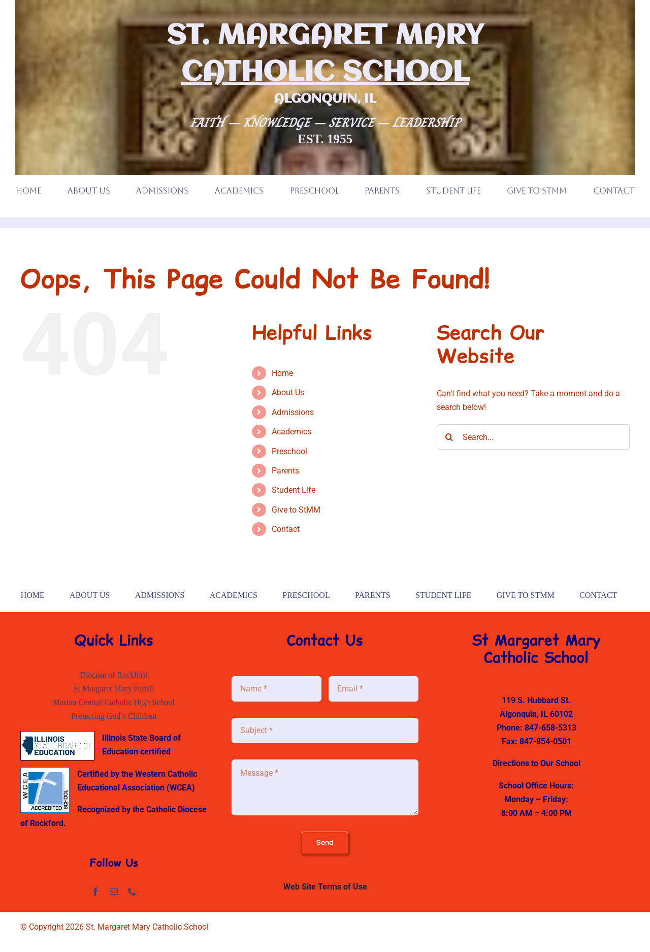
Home (282, 373)
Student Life (293, 490)
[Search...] (533, 437)
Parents (285, 470)
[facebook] (95, 891)
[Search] (449, 437)
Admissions (293, 412)
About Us (288, 392)
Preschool (289, 451)
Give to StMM (296, 510)
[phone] (132, 891)
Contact (286, 529)
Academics (291, 431)
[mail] (114, 891)
